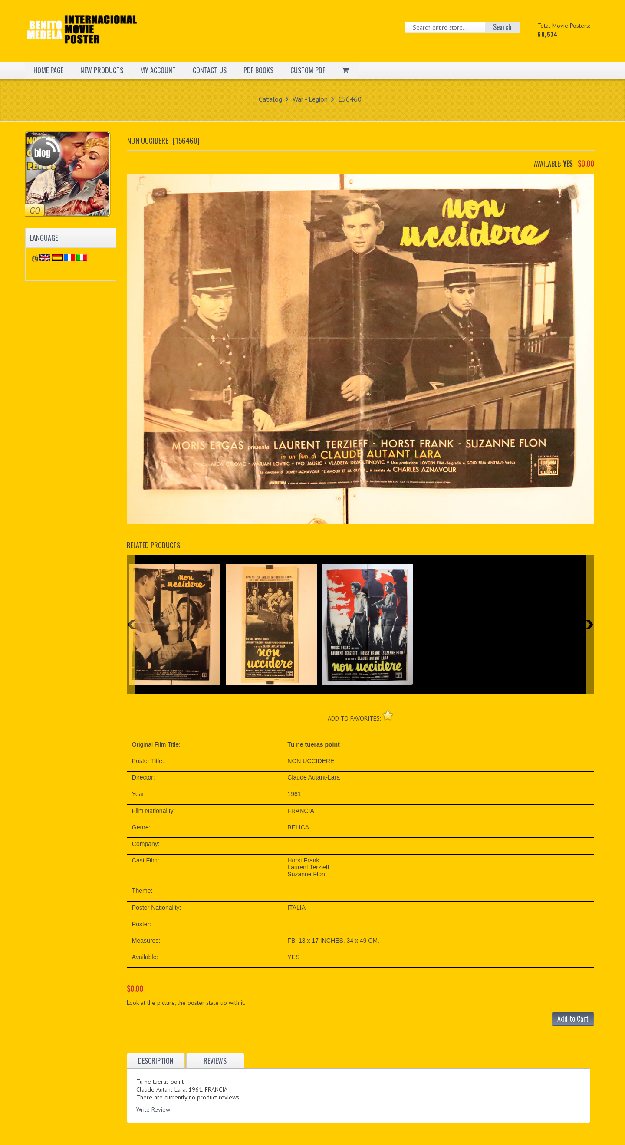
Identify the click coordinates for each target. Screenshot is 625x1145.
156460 (350, 99)
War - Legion (310, 99)
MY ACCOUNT (158, 70)
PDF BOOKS (258, 70)
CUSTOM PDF (307, 70)
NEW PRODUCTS (101, 70)
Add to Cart (573, 1018)
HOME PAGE (48, 70)
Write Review (153, 1109)
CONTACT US (210, 70)
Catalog (270, 99)
